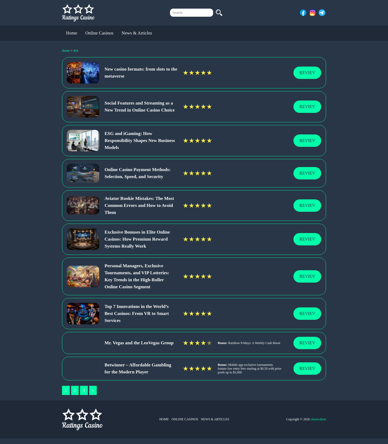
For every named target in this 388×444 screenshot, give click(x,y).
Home (71, 33)
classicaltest (318, 419)
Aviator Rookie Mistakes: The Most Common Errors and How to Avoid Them (139, 205)
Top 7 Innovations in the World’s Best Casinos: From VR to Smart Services (137, 313)
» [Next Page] (93, 390)
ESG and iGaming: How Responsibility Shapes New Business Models (140, 140)
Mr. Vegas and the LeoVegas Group (139, 342)
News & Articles (137, 33)
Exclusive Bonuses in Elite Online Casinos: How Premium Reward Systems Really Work (137, 239)
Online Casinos (99, 33)
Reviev (307, 72)
